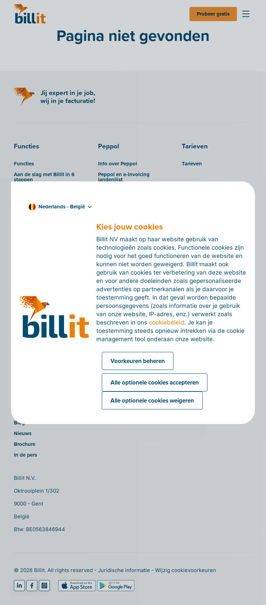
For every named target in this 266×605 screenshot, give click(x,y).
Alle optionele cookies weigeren (152, 400)
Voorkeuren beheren (137, 361)
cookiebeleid (166, 322)
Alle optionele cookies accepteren (154, 382)
